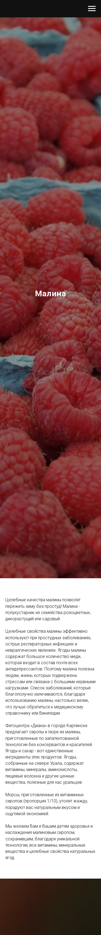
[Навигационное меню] (92, 8)
